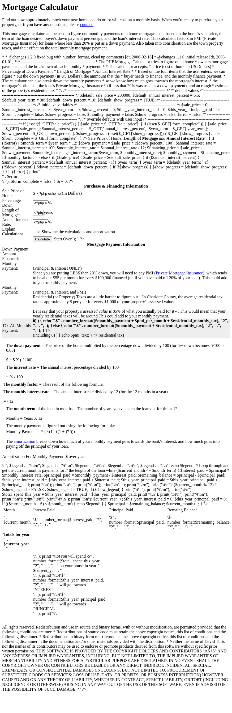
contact (86, 24)
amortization (24, 441)
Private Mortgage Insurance (179, 273)
